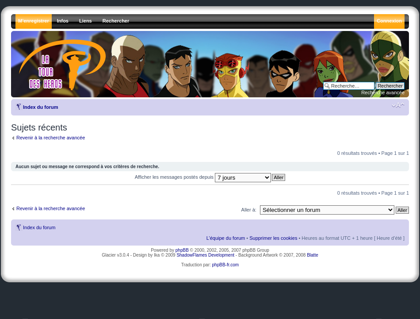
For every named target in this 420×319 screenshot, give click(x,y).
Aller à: (248, 209)
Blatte (312, 255)
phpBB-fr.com (225, 264)
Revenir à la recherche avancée (50, 137)
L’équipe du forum (225, 238)
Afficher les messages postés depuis (203, 177)
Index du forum (40, 107)
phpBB (182, 250)
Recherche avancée (383, 92)
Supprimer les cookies (273, 238)
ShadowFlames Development (205, 255)
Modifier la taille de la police (398, 105)
